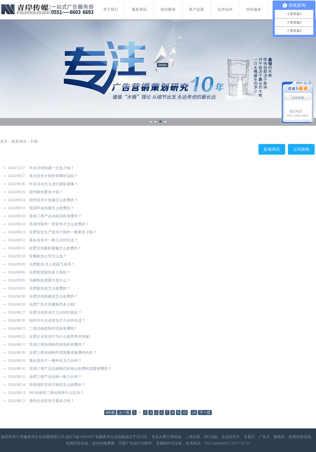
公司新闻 (301, 149)
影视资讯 (272, 149)
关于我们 (110, 9)
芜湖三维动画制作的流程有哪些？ (57, 345)
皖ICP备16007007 (80, 437)
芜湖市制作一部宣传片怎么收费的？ (59, 224)
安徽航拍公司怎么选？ (48, 256)
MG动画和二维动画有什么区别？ (56, 393)
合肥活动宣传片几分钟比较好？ (55, 312)
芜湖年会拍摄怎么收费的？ (51, 208)
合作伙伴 (225, 9)
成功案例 (167, 9)
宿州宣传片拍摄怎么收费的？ (53, 200)
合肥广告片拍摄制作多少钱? (52, 304)
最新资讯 (139, 9)
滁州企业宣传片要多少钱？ (51, 401)
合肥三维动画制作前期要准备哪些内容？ (63, 353)
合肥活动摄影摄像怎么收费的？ (55, 248)
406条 (110, 413)
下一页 (204, 413)
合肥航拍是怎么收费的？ (49, 288)
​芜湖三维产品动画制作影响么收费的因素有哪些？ (70, 369)
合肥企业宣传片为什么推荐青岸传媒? (60, 337)
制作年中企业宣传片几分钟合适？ (57, 320)
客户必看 (196, 9)
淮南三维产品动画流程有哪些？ (55, 216)
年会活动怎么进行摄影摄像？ (53, 184)
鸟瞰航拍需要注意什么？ (49, 280)
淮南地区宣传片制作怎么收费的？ (57, 385)
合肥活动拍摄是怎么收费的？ (53, 296)
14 (194, 413)
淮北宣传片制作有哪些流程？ (53, 176)
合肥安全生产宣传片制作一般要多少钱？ (63, 232)
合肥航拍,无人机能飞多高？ (52, 264)
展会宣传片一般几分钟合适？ (53, 240)
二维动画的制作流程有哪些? (52, 328)
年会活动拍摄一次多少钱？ (51, 168)
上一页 (124, 413)
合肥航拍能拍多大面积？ (49, 272)
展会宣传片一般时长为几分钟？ (55, 361)
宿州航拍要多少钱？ (46, 192)
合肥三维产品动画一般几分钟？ (55, 377)
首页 (3, 141)
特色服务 (253, 9)
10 (184, 413)
